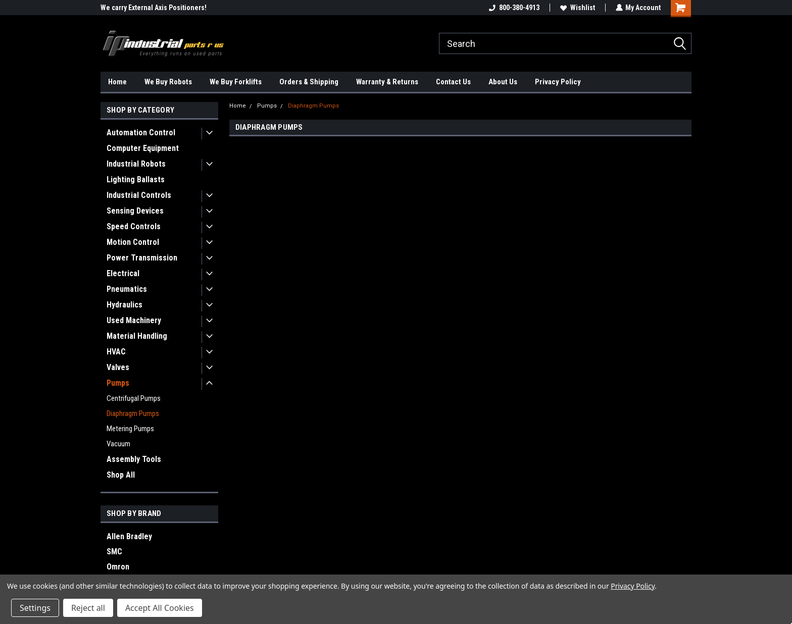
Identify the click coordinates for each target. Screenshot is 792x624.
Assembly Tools (134, 459)
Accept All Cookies (159, 607)
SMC (114, 551)
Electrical (123, 273)
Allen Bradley (129, 536)
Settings (35, 607)
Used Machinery (134, 320)
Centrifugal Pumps (134, 398)
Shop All (121, 475)
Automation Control (141, 132)
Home (117, 81)
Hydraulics (124, 304)
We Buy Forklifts (236, 81)
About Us (502, 81)
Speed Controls (134, 226)
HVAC (116, 351)
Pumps (118, 383)
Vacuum (118, 443)
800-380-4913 (513, 8)
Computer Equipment (143, 148)
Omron (118, 566)
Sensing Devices (135, 211)
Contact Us (453, 81)
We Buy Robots (168, 81)
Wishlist (577, 8)
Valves (118, 367)
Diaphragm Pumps (133, 413)
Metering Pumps (130, 428)
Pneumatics (127, 289)
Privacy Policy (558, 81)
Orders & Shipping (308, 81)
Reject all (88, 607)
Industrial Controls (139, 195)
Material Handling (137, 336)
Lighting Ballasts (136, 179)
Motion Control (133, 242)
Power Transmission (142, 258)
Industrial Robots (136, 164)
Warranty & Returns (387, 81)
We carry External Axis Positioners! (154, 8)
